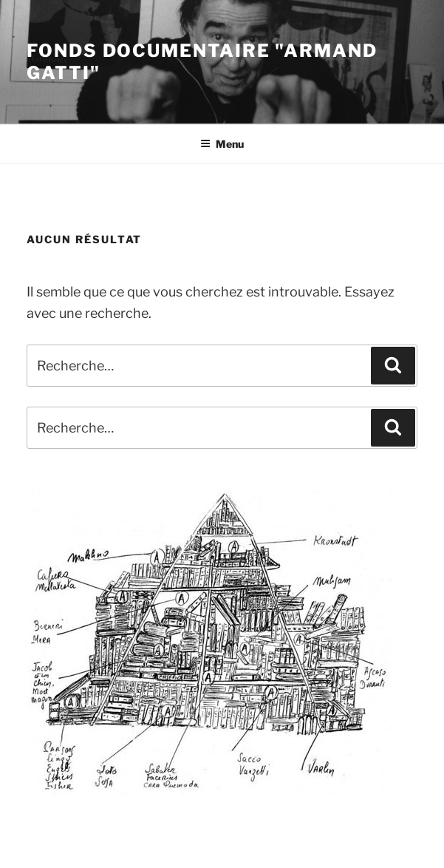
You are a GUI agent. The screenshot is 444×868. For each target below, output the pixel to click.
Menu (222, 144)
